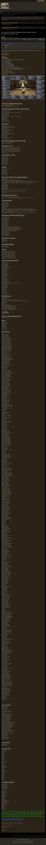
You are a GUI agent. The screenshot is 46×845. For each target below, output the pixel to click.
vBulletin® (23, 839)
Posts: (5, 47)
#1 (43, 50)
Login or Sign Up (40, 0)
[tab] (3, 37)
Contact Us (17, 836)
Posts (3, 37)
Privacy (21, 836)
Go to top (42, 836)
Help (13, 836)
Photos (16, 37)
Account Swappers (36, 836)
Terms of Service (27, 836)
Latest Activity (10, 37)
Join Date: (6, 46)
